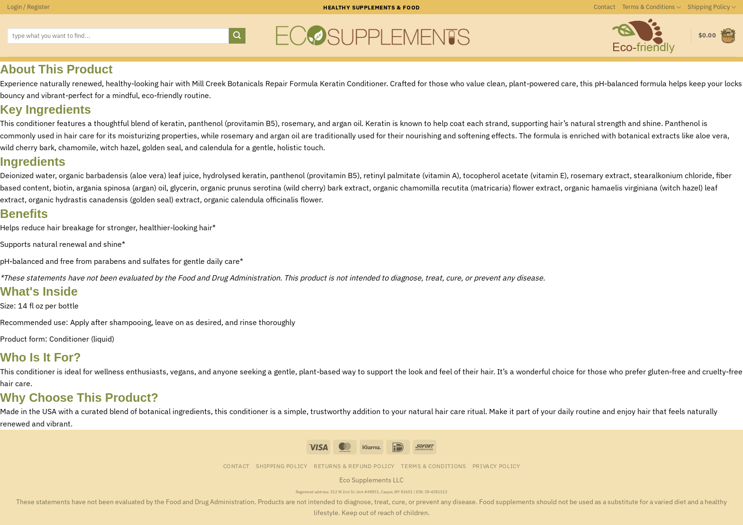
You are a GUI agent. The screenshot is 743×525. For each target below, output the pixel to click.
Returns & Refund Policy (354, 466)
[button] (28, 7)
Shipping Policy (712, 7)
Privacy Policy (496, 466)
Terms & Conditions (651, 7)
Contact (605, 7)
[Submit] (237, 36)
